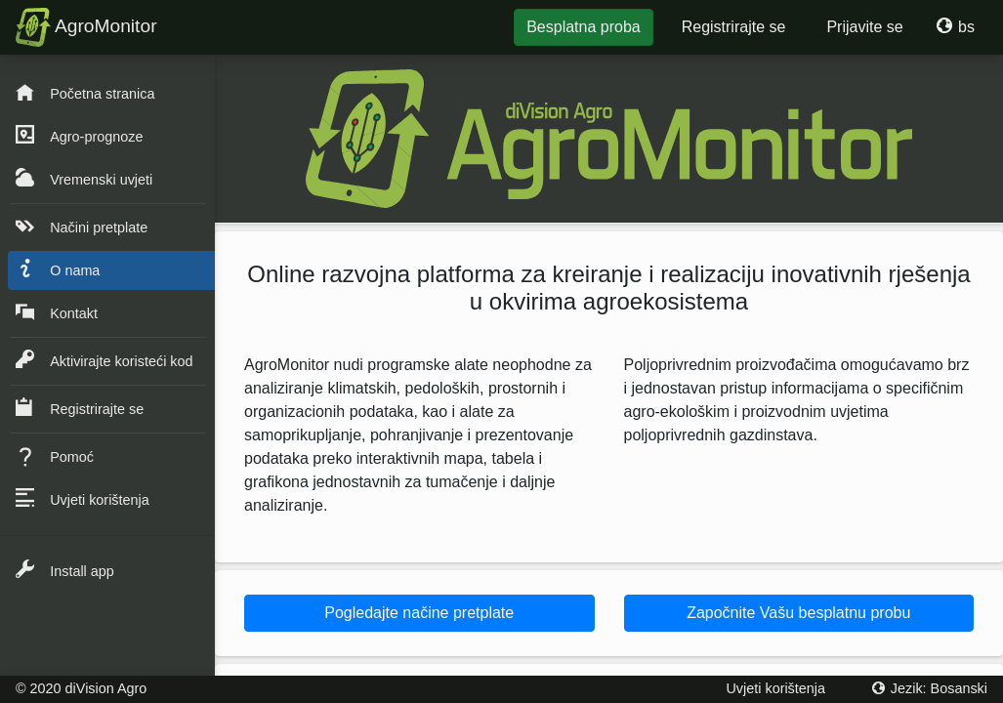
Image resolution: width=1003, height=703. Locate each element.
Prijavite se (864, 27)
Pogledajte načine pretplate (419, 612)
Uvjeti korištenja (775, 688)
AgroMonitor (86, 27)
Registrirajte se (734, 27)
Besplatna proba (583, 27)
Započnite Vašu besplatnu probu (798, 612)
